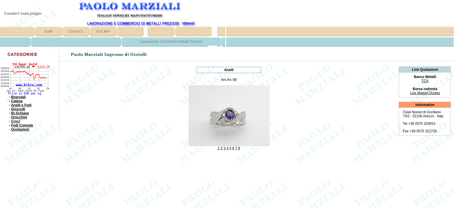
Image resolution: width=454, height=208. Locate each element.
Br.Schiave (20, 113)
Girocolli (18, 109)
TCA (425, 81)
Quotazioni (20, 129)
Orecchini (19, 117)
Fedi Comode (22, 125)
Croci (15, 121)
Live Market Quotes (425, 93)
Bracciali (18, 97)
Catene (17, 101)
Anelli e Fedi (21, 105)
